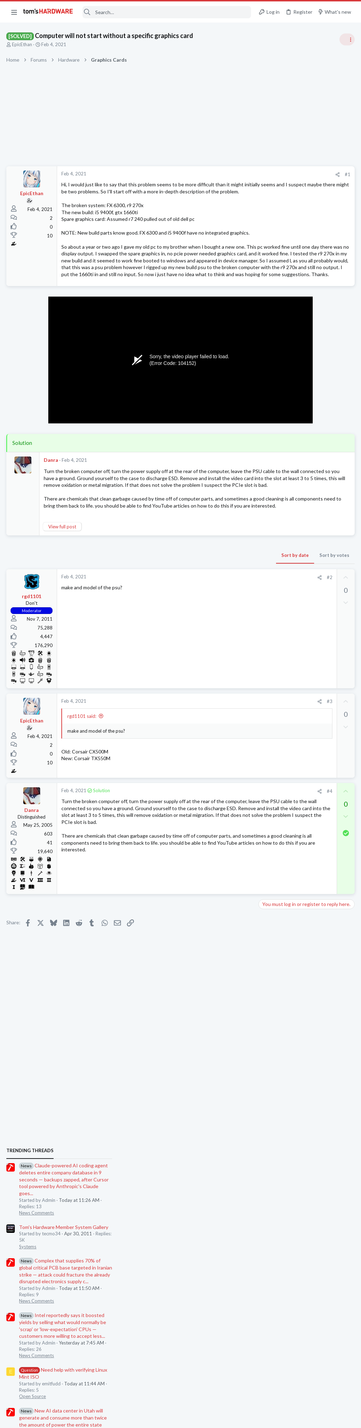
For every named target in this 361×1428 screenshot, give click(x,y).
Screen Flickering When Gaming (307, 934)
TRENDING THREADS (271, 381)
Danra (51, 501)
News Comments (278, 443)
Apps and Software (280, 982)
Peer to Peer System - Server (304, 762)
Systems (269, 477)
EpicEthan (23, 44)
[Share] (224, 174)
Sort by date (181, 611)
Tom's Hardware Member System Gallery (305, 457)
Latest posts (265, 747)
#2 (216, 634)
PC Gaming (272, 729)
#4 (216, 847)
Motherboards (276, 810)
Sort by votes (221, 611)
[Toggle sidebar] (346, 39)
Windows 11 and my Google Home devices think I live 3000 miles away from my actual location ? (307, 900)
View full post (63, 583)
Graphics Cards (277, 844)
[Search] (166, 12)
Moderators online (273, 999)
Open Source (274, 627)
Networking (273, 775)
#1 (234, 174)
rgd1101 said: (82, 772)
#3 (216, 757)
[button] (14, 12)
